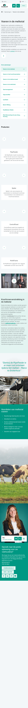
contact (12, 51)
